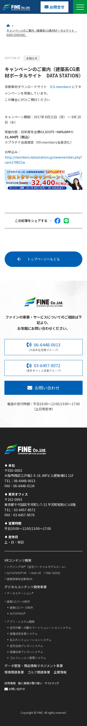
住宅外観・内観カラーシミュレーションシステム (40, 627)
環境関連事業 (14, 672)
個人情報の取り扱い (30, 683)
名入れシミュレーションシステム (31, 640)
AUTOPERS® (17, 613)
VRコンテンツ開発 (17, 560)
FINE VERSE (53, 573)
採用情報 (10, 683)
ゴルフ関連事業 (38, 672)
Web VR (36, 573)
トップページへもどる (39, 259)
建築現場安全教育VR (19, 579)
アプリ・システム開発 (21, 621)
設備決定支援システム (24, 633)
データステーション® (20, 593)
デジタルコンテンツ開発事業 (25, 586)
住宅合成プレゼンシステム (26, 646)
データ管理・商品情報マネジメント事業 (33, 665)
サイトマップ (52, 683)
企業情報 (60, 672)
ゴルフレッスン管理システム (28, 658)
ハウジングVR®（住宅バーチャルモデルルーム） (37, 567)
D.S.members (60, 86)
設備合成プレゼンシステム (26, 652)
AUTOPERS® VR (16, 573)
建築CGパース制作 (18, 601)
